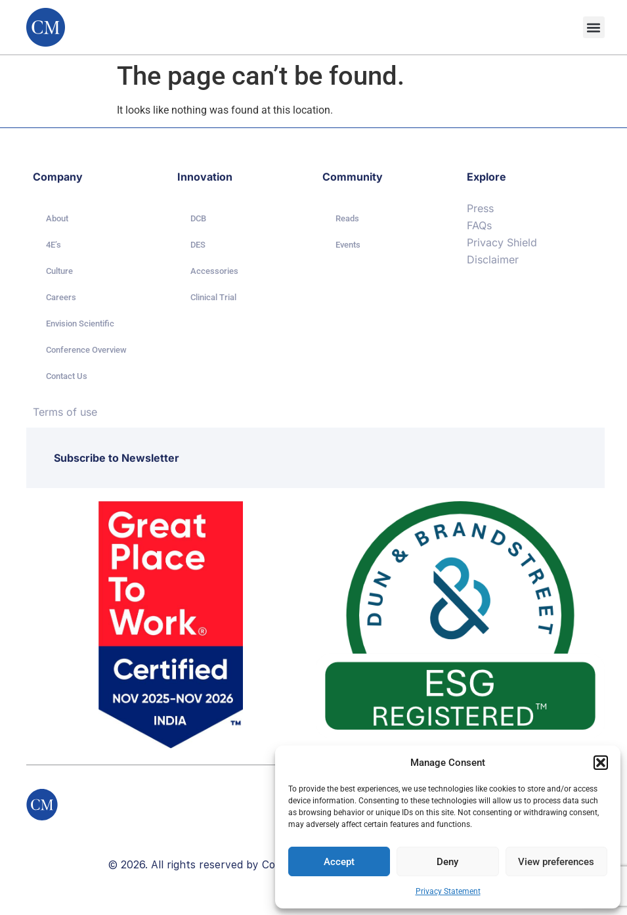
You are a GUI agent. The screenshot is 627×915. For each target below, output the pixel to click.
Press (480, 208)
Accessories (214, 271)
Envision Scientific (80, 323)
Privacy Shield (502, 242)
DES (197, 245)
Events (347, 245)
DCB (198, 218)
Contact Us (66, 376)
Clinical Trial (213, 297)
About (57, 218)
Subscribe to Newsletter (116, 457)
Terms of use (65, 411)
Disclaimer (493, 259)
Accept (339, 862)
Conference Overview (86, 350)
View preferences (556, 862)
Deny (447, 862)
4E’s (53, 245)
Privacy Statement (448, 891)
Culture (59, 271)
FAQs (479, 225)
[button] (600, 762)
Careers (61, 297)
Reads (347, 218)
